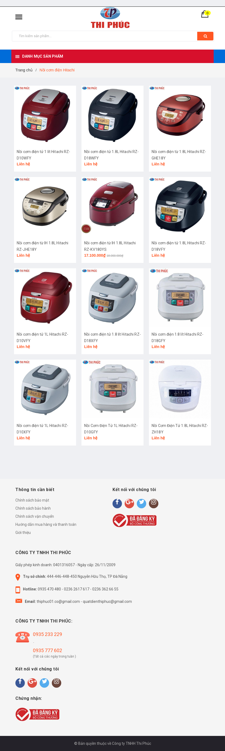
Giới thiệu (23, 532)
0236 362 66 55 (105, 589)
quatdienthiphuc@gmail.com (107, 601)
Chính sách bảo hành (33, 508)
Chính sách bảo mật (32, 500)
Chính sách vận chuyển (34, 516)
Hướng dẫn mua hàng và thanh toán (45, 524)
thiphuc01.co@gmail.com (58, 601)
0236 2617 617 (76, 589)
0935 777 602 (47, 650)
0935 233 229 (47, 634)
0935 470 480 (49, 589)
